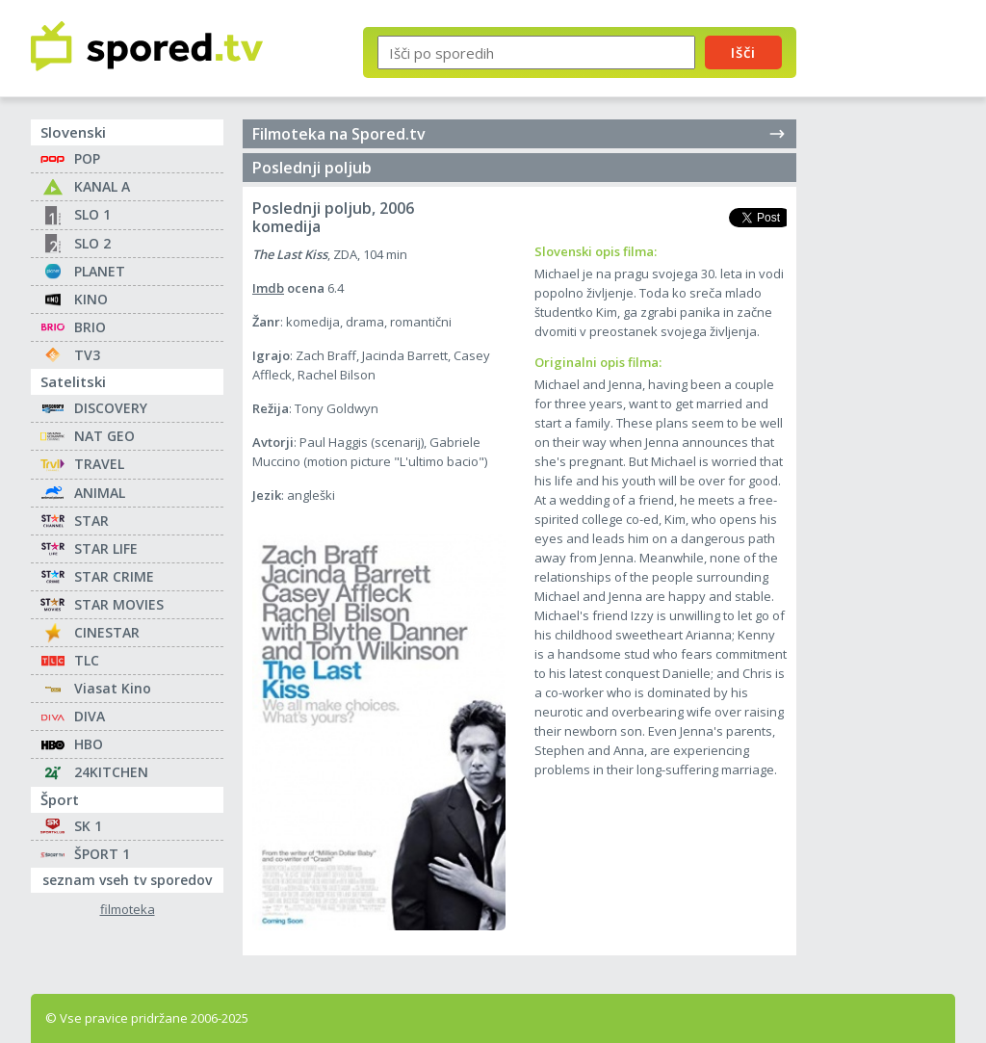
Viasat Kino (112, 688)
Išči (743, 52)
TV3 (87, 355)
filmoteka (127, 909)
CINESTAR (107, 632)
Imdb (268, 288)
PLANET (99, 271)
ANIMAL (99, 492)
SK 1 (88, 826)
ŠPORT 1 (102, 854)
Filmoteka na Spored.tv (519, 133)
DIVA (89, 716)
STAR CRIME (114, 576)
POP (87, 158)
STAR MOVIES (119, 604)
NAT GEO (104, 436)
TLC (86, 660)
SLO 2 (92, 243)
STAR (91, 520)
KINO (91, 299)
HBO (88, 744)
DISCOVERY (110, 408)
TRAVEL (99, 464)
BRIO (90, 327)
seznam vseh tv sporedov (132, 878)
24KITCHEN (111, 772)
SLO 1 (92, 214)
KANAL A (102, 186)
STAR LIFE (106, 548)
